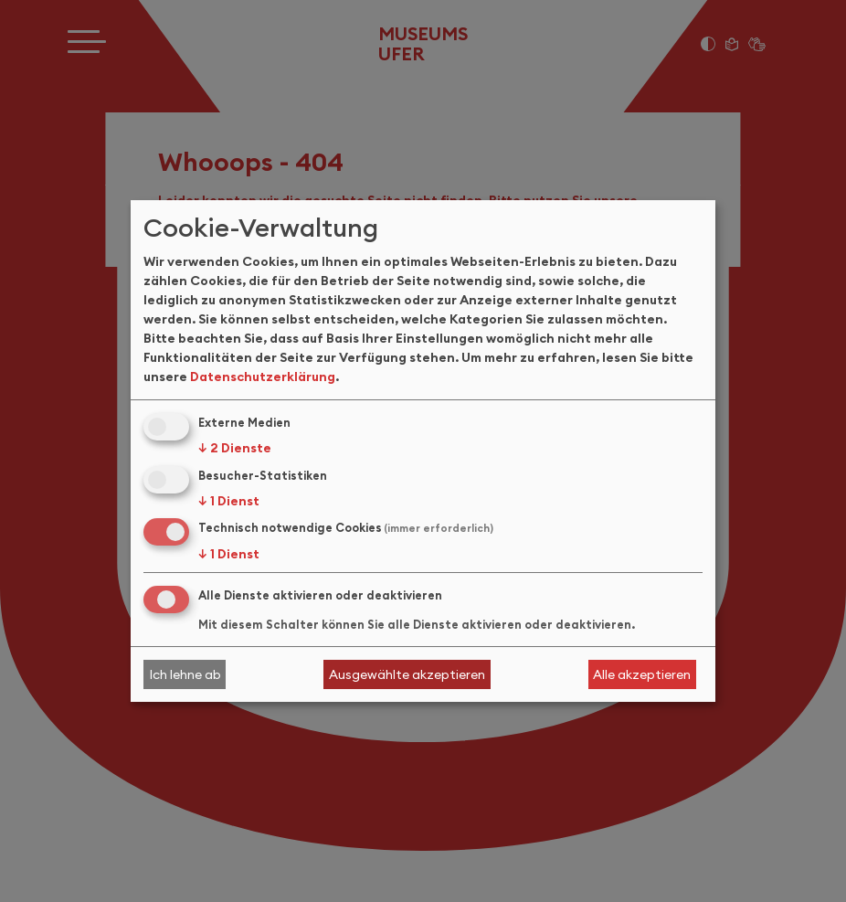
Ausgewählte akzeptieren (407, 674)
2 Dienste (234, 448)
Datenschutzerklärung (262, 376)
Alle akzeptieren (642, 674)
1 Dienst (228, 501)
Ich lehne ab (185, 674)
